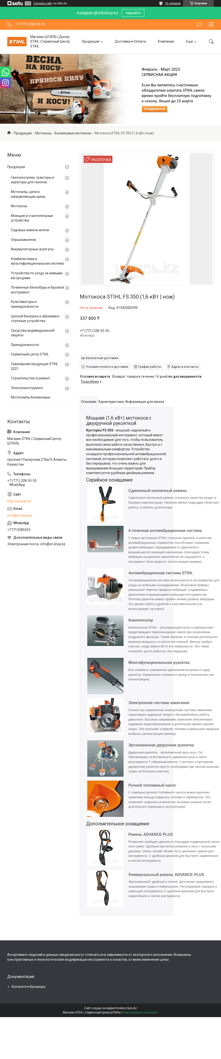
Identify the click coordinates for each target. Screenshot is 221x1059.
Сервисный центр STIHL (30, 354)
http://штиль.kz (19, 501)
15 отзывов (173, 3)
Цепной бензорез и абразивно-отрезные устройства (35, 318)
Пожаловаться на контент (140, 1012)
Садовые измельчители (30, 230)
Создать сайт (43, 3)
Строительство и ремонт (30, 378)
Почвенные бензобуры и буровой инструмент (37, 289)
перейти (133, 13)
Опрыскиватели (23, 240)
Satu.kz (132, 1008)
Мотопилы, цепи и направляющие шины (28, 194)
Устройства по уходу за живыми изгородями (36, 275)
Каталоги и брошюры (28, 987)
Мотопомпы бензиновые (30, 397)
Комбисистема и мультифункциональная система (37, 261)
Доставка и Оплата (130, 41)
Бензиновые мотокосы (73, 133)
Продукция (90, 41)
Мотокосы (43, 133)
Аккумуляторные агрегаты (32, 249)
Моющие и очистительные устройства (32, 218)
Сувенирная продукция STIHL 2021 (34, 366)
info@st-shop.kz (19, 515)
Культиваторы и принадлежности (24, 304)
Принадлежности (25, 345)
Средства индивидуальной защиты (32, 333)
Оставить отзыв (199, 24)
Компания (166, 41)
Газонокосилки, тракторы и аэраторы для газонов (32, 180)
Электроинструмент (27, 388)
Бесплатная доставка (102, 358)
